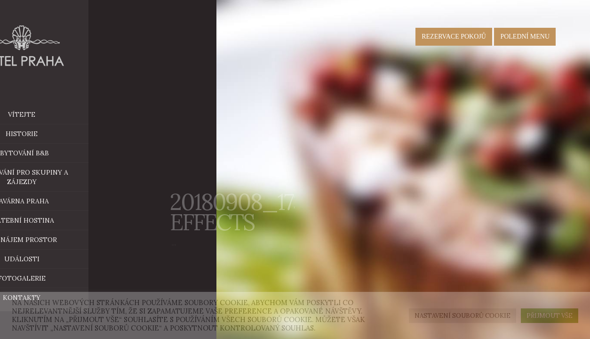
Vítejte (66, 114)
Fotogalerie (67, 278)
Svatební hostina (66, 220)
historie (67, 133)
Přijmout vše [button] (549, 316)
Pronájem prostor (82, 239)
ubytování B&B (87, 153)
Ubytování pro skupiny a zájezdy (66, 177)
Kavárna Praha (87, 201)
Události (66, 259)
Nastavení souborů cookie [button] (462, 316)
